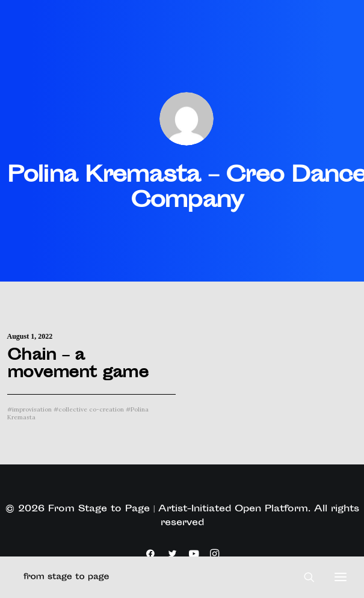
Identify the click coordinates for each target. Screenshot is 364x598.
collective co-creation (89, 409)
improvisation (29, 409)
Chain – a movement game (78, 365)
